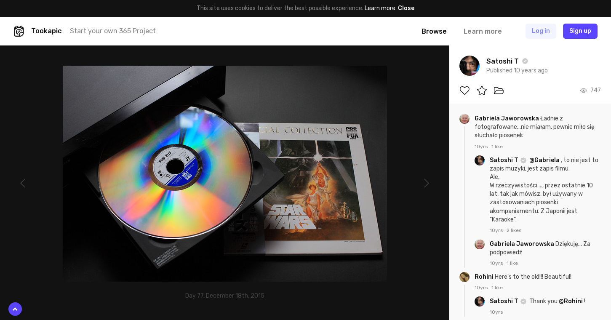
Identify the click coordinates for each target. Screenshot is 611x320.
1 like (497, 146)
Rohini (485, 276)
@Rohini (571, 301)
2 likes (514, 230)
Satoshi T (505, 160)
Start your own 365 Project (113, 31)
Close (406, 8)
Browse (434, 31)
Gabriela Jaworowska (507, 118)
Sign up (580, 31)
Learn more (380, 8)
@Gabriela (544, 160)
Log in (541, 31)
